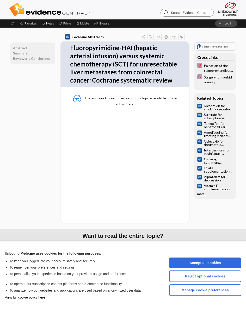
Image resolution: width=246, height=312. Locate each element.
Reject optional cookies (205, 276)
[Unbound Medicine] (228, 8)
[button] (102, 23)
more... (202, 193)
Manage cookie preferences (205, 290)
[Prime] (65, 23)
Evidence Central (69, 9)
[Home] (13, 23)
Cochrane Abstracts (84, 37)
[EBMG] (215, 67)
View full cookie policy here (25, 297)
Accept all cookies (205, 263)
